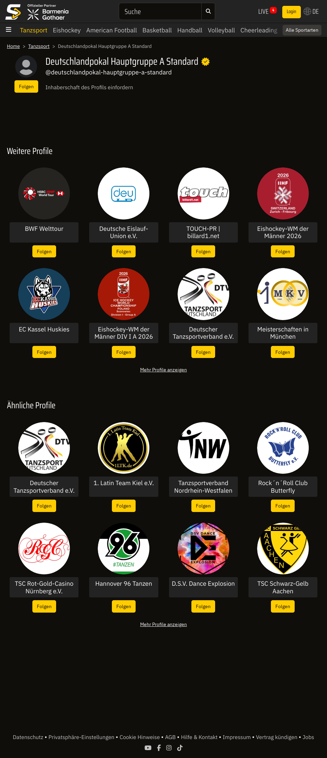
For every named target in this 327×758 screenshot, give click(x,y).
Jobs (308, 737)
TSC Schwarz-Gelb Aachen (283, 587)
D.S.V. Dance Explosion (203, 583)
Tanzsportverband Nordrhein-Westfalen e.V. (203, 486)
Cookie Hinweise (140, 737)
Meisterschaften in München (282, 333)
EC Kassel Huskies (44, 329)
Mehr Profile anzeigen (163, 369)
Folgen (26, 86)
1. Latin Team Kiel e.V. (124, 483)
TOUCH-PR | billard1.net (203, 232)
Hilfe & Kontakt (200, 737)
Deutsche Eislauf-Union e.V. (123, 232)
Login (291, 12)
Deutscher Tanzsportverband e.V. (203, 333)
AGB (171, 737)
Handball (189, 30)
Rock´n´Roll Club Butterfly (283, 486)
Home (13, 46)
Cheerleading (259, 30)
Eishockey (67, 30)
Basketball (157, 30)
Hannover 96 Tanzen (123, 583)
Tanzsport (34, 30)
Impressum (237, 737)
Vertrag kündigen (277, 737)
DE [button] (311, 11)
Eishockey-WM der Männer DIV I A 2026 (123, 333)
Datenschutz (28, 737)
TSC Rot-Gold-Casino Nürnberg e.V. (44, 587)
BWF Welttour (44, 229)
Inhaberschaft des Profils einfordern (89, 87)
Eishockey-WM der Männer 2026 (283, 232)
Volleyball (221, 30)
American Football (111, 30)
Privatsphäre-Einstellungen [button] (82, 737)
